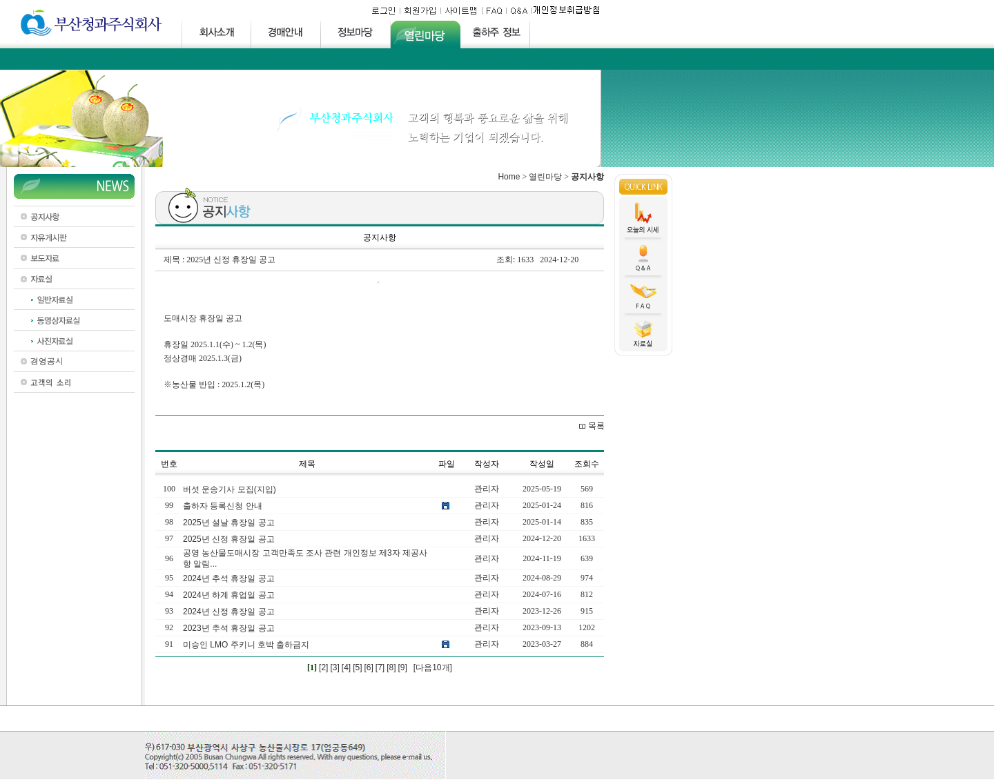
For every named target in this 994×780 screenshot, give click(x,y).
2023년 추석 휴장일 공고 (229, 628)
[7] (380, 667)
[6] (368, 667)
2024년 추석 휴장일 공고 (229, 578)
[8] (391, 667)
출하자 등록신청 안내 (222, 506)
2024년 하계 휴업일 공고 (229, 595)
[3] (334, 667)
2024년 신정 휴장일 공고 (229, 611)
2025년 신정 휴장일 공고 (229, 539)
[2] (323, 667)
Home (509, 177)
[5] (357, 667)
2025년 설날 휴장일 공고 (229, 522)
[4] (346, 667)
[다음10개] (432, 667)
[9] (402, 667)
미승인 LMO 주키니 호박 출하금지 (246, 645)
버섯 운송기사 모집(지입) (229, 489)
